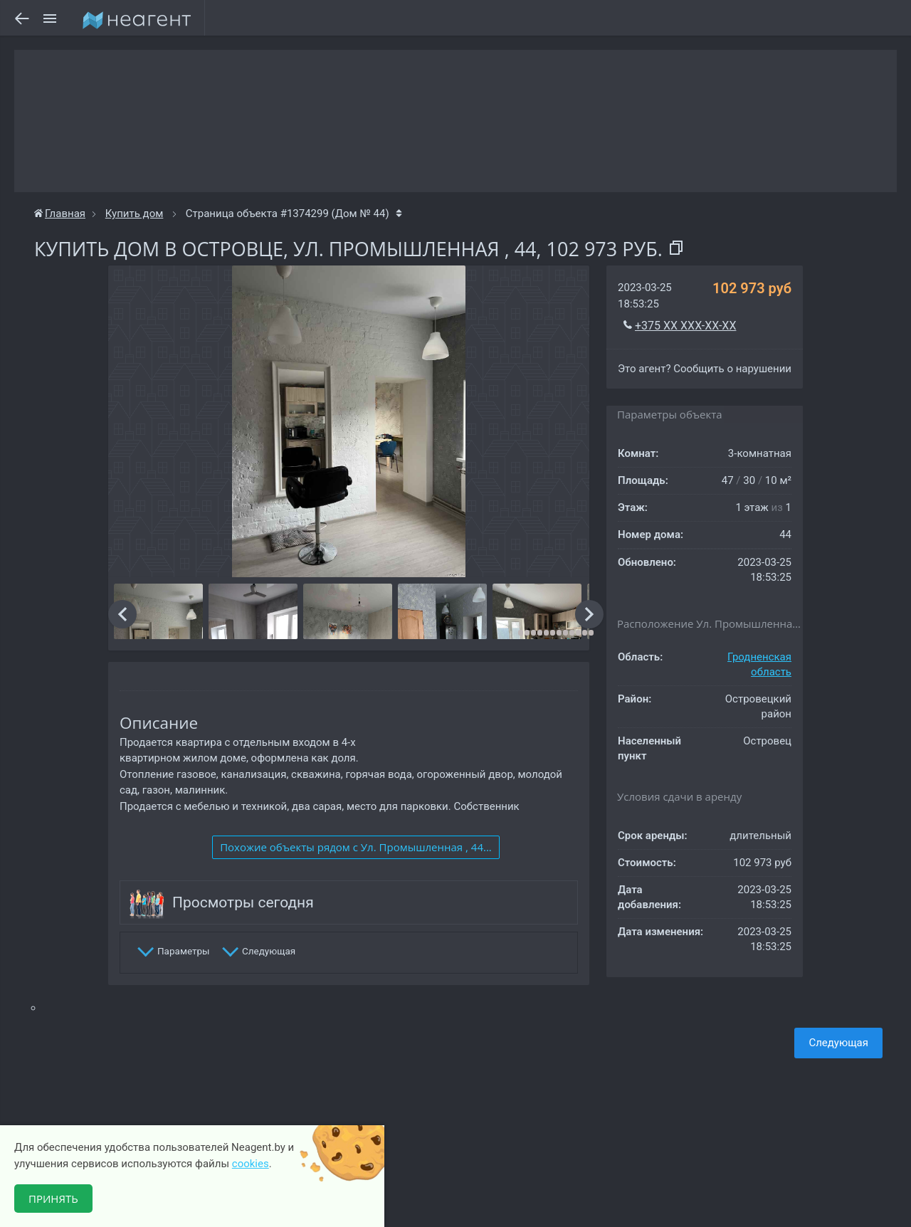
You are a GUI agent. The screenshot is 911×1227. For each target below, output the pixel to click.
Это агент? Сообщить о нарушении (704, 368)
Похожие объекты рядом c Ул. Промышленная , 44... (356, 847)
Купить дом (134, 213)
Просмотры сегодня (243, 902)
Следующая (838, 1042)
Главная (59, 213)
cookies (250, 1163)
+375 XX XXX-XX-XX (685, 325)
